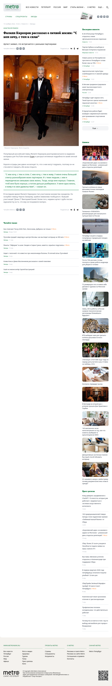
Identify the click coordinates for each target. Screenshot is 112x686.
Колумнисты (49, 656)
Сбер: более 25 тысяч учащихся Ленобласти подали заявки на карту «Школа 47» (94, 546)
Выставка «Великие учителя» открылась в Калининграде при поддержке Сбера (94, 559)
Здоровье (25, 654)
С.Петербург (86, 66)
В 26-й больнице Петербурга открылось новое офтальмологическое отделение (94, 36)
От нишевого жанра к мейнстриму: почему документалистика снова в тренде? (95, 481)
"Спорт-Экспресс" (36, 676)
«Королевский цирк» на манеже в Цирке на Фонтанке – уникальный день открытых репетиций (94, 165)
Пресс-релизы (27, 661)
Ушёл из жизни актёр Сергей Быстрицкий (19, 269)
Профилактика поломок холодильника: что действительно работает (95, 610)
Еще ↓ (100, 7)
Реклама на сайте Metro (76, 654)
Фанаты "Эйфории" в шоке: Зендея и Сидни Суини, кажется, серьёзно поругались (34, 245)
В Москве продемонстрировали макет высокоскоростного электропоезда (94, 87)
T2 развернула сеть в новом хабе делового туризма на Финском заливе (94, 286)
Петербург (46, 7)
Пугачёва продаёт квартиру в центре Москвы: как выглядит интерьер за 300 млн (34, 237)
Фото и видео (27, 651)
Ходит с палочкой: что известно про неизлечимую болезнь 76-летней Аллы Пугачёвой (36, 253)
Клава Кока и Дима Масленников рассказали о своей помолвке (27, 261)
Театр (24, 659)
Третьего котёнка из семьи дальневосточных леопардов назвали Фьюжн (93, 189)
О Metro (91, 7)
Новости (85, 42)
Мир (65, 7)
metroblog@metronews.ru (61, 675)
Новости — (25, 24)
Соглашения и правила (75, 656)
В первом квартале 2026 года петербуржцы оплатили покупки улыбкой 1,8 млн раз (94, 572)
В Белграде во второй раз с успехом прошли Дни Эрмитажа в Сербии (94, 406)
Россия (57, 7)
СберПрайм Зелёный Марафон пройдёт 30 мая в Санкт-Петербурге (93, 586)
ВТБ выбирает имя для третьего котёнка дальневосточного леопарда (94, 337)
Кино (24, 664)
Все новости (32, 7)
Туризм (25, 656)
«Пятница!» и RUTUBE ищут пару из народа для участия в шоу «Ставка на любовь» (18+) (95, 362)
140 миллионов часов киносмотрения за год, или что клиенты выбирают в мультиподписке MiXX (93, 431)
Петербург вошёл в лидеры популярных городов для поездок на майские (94, 238)
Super (32, 156)
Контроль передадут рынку (92, 384)
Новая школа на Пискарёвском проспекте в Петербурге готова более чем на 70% (93, 60)
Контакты (70, 659)
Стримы (8, 16)
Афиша (6, 661)
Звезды (34, 16)
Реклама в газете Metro (75, 651)
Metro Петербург (95, 651)
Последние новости (91, 30)
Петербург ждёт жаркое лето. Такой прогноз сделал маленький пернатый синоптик (94, 100)
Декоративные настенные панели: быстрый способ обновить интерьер (95, 457)
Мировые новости (88, 53)
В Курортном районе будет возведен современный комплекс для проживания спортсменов (94, 113)
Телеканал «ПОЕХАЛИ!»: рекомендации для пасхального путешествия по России (94, 213)
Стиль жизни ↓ (77, 7)
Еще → (95, 128)
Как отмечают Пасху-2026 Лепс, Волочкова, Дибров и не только (27, 229)
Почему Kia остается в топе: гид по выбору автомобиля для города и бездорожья (95, 623)
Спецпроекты (21, 16)
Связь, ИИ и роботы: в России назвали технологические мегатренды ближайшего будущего (93, 312)
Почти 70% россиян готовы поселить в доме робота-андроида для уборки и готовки (95, 262)
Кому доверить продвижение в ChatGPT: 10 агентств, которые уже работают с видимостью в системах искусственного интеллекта (95, 501)
